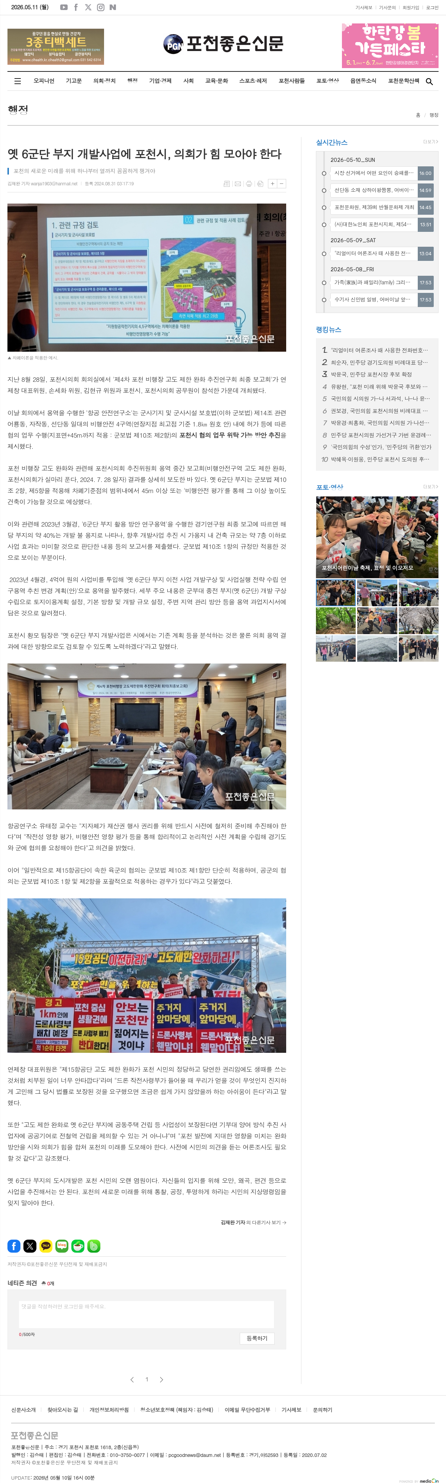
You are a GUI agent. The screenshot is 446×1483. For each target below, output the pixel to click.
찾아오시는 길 (62, 1409)
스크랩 (260, 184)
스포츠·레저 (253, 80)
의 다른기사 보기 (251, 1222)
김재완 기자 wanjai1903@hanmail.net (42, 183)
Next (429, 537)
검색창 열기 (429, 81)
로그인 (432, 7)
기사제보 (364, 7)
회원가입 (411, 7)
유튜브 (64, 7)
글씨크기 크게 (272, 183)
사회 (188, 80)
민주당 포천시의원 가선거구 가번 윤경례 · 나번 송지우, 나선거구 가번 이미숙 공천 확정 (382, 435)
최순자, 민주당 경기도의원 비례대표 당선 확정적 (382, 362)
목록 (226, 184)
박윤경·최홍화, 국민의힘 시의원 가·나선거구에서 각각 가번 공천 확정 (382, 422)
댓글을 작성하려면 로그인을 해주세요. (64, 1306)
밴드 (93, 1246)
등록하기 (257, 1338)
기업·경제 (160, 80)
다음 (161, 1379)
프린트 (249, 184)
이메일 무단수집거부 (247, 1409)
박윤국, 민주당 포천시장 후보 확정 (371, 374)
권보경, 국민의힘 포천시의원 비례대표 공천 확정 (382, 411)
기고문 (73, 80)
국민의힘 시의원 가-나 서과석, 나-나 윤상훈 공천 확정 (382, 398)
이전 (132, 1379)
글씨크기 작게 (281, 183)
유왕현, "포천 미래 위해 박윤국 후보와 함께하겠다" (382, 386)
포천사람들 (291, 80)
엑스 (88, 7)
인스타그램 (100, 7)
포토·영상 (327, 80)
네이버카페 (77, 1246)
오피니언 (43, 80)
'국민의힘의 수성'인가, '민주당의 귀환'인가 (381, 447)
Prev (325, 537)
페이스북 (76, 7)
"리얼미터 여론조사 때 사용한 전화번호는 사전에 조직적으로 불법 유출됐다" (382, 350)
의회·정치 (104, 80)
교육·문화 (216, 80)
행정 (132, 80)
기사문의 (387, 7)
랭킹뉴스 (328, 329)
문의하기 (323, 1409)
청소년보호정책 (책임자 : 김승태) (176, 1409)
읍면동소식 (363, 80)
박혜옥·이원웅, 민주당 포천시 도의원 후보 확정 (382, 459)
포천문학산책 (404, 80)
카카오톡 (45, 1246)
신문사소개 (23, 1409)
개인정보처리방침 (109, 1409)
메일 (238, 184)
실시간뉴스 (332, 142)
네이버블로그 (113, 7)
